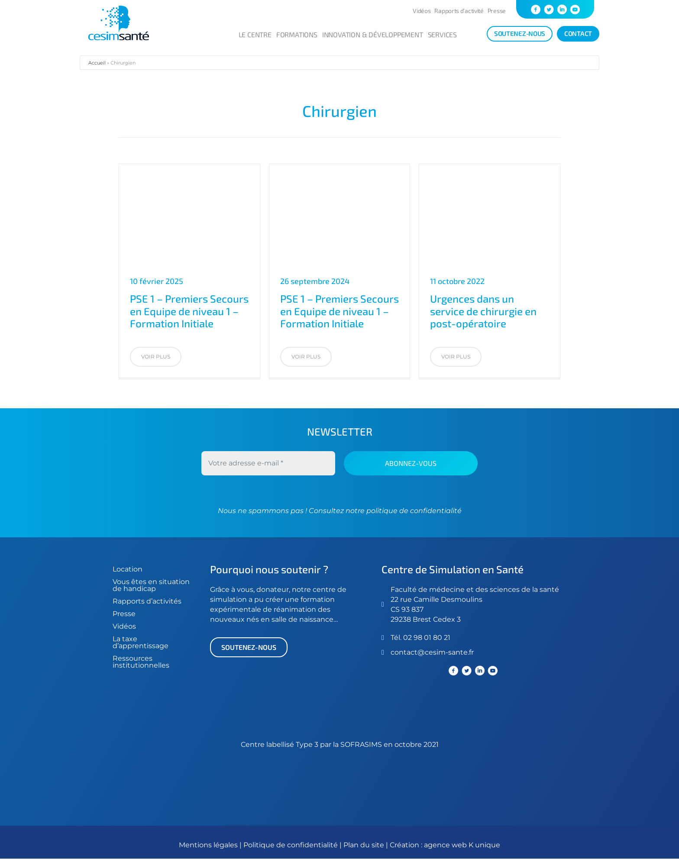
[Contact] (578, 34)
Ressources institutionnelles (141, 661)
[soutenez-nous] (520, 34)
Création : (407, 845)
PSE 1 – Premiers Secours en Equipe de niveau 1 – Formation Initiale (189, 311)
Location (127, 569)
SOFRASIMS (361, 745)
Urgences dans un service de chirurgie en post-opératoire (483, 311)
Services (442, 34)
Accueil (97, 63)
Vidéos (421, 10)
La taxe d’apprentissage (140, 642)
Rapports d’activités (147, 601)
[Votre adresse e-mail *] (268, 463)
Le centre (255, 34)
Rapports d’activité (458, 10)
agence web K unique (462, 845)
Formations (296, 34)
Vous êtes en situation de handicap (151, 585)
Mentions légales (208, 845)
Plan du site (363, 845)
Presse (497, 10)
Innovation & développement (372, 34)
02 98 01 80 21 (426, 637)
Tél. (397, 637)
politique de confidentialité (413, 511)
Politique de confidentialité (291, 845)
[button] (155, 357)
